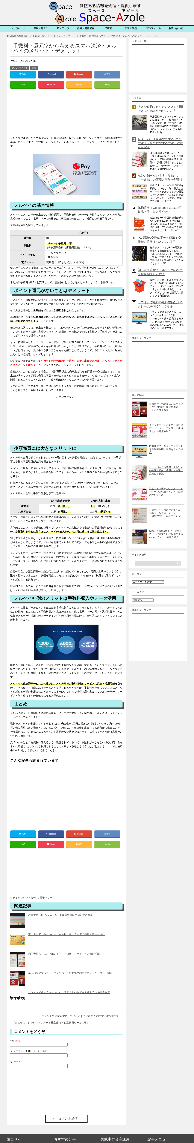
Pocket (51, 85)
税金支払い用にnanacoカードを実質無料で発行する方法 (60, 915)
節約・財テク (40, 28)
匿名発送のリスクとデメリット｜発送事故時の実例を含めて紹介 (166, 449)
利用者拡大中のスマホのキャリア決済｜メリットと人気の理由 (64, 954)
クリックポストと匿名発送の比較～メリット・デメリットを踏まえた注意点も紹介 (166, 428)
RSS (79, 85)
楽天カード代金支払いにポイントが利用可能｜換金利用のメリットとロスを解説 (166, 406)
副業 (34, 68)
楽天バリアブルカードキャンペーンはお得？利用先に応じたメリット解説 (70, 973)
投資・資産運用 (85, 28)
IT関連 (108, 28)
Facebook (51, 74)
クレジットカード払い (48, 342)
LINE (23, 85)
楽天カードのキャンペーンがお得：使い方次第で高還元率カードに (66, 935)
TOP (18, 36)
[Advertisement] (66, 114)
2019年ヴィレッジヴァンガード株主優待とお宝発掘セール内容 (51, 1023)
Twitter (23, 74)
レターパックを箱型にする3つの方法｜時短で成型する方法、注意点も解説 (160, 143)
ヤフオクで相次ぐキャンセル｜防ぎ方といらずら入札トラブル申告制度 (69, 993)
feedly (107, 85)
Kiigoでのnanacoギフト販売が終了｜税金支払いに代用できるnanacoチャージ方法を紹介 (166, 534)
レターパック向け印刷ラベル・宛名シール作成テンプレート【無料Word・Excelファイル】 (166, 512)
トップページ (18, 28)
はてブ (107, 74)
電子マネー (46, 898)
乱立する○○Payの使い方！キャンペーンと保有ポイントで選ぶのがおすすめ (166, 491)
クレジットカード (20, 68)
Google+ (79, 74)
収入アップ (63, 28)
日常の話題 (131, 28)
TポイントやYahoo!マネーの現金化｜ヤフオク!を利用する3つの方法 (79, 1016)
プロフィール (153, 28)
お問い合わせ (176, 28)
